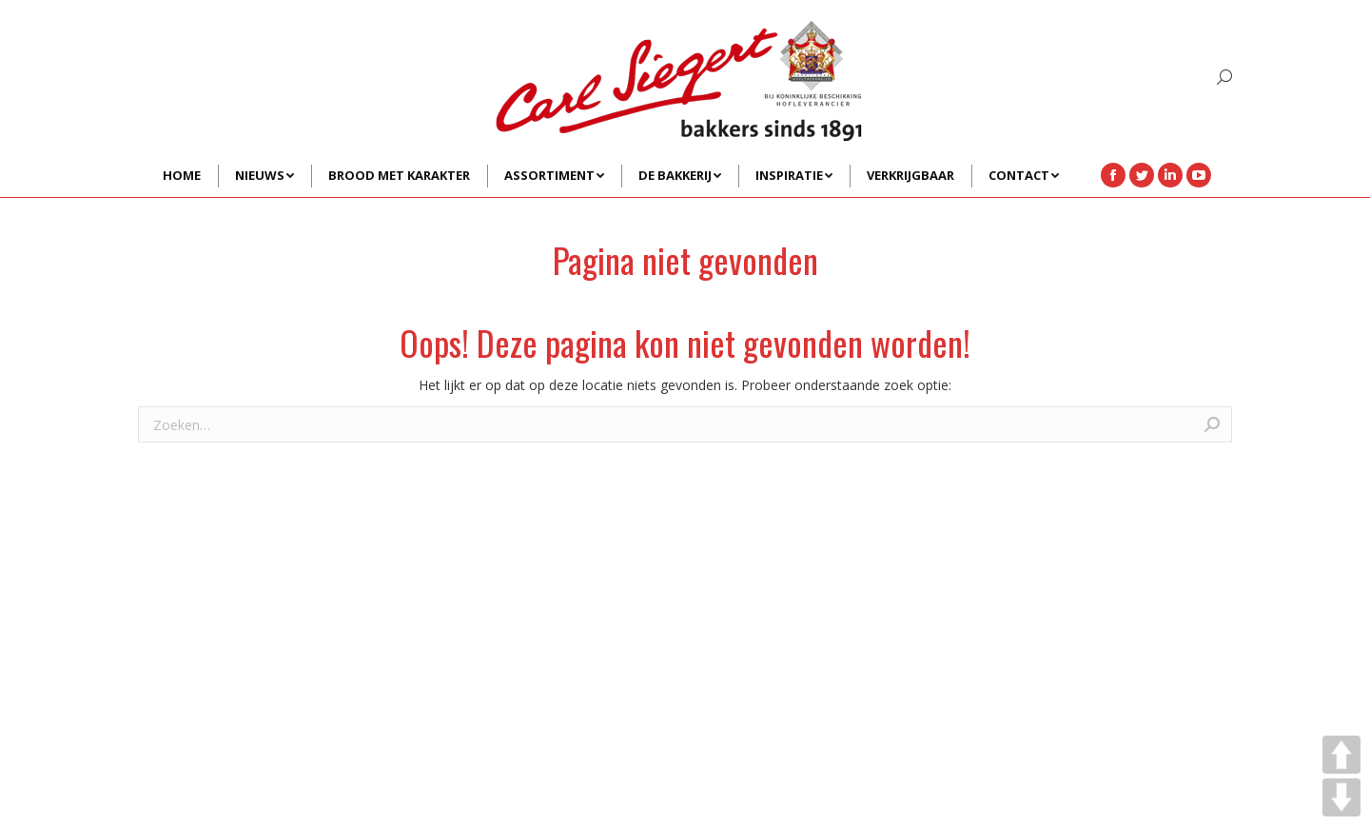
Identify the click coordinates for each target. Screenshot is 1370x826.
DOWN (1341, 797)
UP (1341, 755)
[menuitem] (182, 175)
